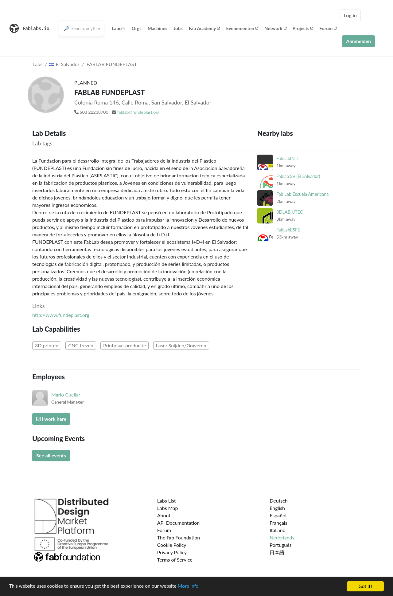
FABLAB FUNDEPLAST (112, 64)
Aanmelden (358, 41)
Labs (37, 64)
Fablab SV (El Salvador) (298, 176)
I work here (51, 419)
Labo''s (119, 28)
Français (278, 523)
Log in (350, 15)
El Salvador (64, 64)
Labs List (166, 500)
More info (188, 587)
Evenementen (242, 28)
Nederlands (282, 537)
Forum (328, 28)
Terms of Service (175, 559)
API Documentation (178, 523)
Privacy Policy (172, 552)
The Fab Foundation (178, 537)
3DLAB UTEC (289, 212)
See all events (51, 455)
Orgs (137, 28)
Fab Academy (204, 28)
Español (278, 515)
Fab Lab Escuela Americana (302, 194)
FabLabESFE (288, 229)
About (164, 515)
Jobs (178, 28)
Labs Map (167, 508)
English (277, 508)
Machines (157, 28)
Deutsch (279, 500)
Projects (303, 28)
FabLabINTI (287, 158)
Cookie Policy (171, 545)
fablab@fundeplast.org (138, 112)
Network (275, 28)
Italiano (278, 530)
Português (280, 545)
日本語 (277, 552)
